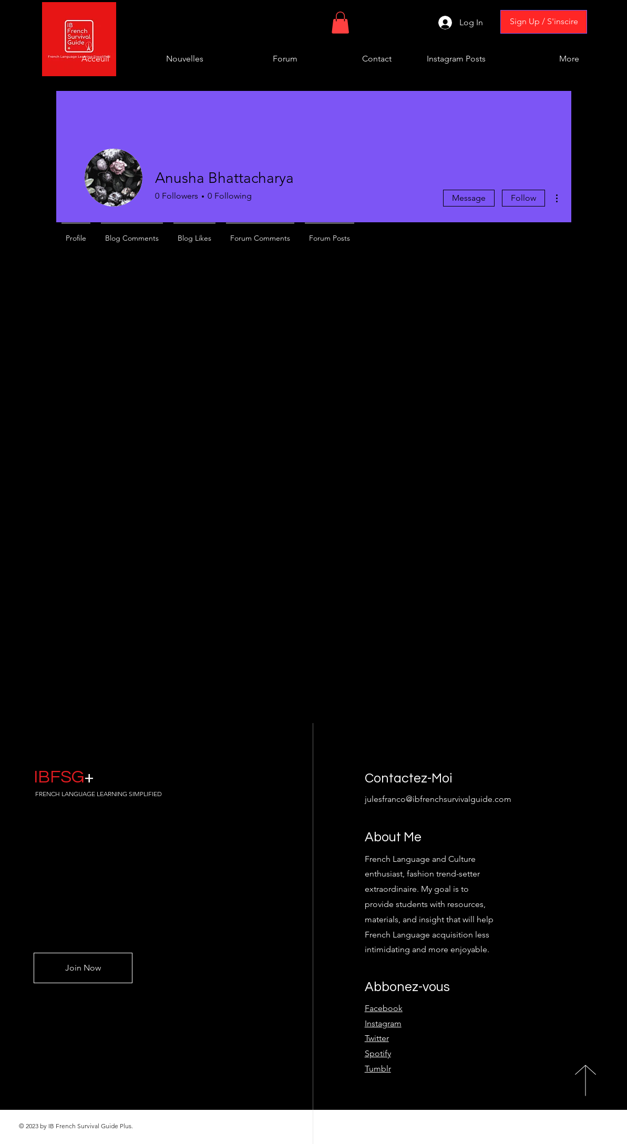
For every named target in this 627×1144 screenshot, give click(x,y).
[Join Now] (83, 968)
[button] (340, 23)
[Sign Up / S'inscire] (543, 22)
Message (469, 198)
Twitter (377, 1038)
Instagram (383, 1023)
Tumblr (378, 1069)
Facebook (384, 1008)
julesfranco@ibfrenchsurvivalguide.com (438, 799)
